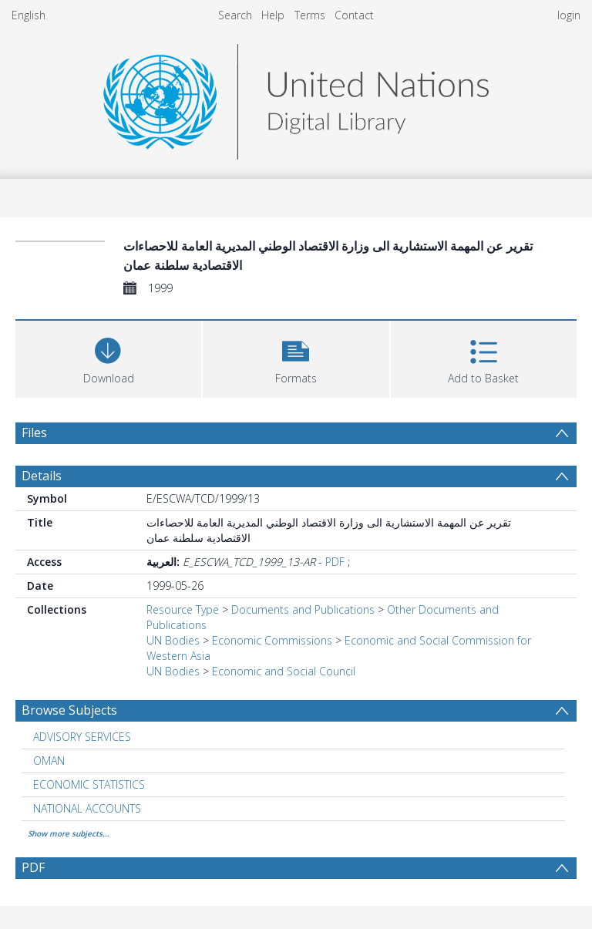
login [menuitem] (568, 15)
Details (42, 475)
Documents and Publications (303, 609)
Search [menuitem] (235, 15)
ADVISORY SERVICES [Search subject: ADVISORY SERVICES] (82, 736)
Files (34, 432)
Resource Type (182, 609)
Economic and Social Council (283, 671)
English (28, 15)
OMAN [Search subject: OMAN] (49, 760)
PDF (335, 561)
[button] (295, 357)
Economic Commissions (272, 640)
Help (272, 15)
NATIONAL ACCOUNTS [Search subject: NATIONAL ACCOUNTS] (87, 808)
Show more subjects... (68, 833)
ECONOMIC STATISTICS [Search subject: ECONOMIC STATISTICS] (89, 784)
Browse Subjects (69, 710)
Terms (309, 15)
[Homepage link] (296, 97)
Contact (354, 15)
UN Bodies (173, 640)
